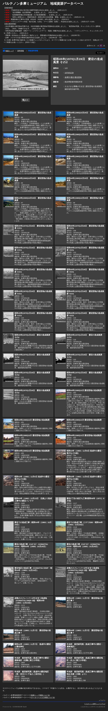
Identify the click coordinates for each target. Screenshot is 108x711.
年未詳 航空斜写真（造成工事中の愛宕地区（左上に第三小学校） (85, 659)
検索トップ (8, 51)
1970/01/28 (69, 73)
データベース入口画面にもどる (42, 697)
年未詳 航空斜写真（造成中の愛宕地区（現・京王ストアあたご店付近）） (31, 673)
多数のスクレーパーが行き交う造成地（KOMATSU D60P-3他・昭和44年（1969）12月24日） (83, 570)
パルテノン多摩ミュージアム (95, 704)
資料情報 (20, 51)
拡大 (25, 100)
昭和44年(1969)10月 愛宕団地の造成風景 (84, 390)
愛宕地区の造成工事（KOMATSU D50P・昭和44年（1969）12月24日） (33, 569)
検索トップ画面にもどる (40, 695)
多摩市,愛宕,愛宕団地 (73, 77)
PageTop (102, 700)
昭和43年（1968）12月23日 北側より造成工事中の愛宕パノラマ (33, 499)
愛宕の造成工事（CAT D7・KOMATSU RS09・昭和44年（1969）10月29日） (31, 545)
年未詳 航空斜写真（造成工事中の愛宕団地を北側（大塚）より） (85, 673)
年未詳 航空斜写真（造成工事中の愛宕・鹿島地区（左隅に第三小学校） (32, 659)
